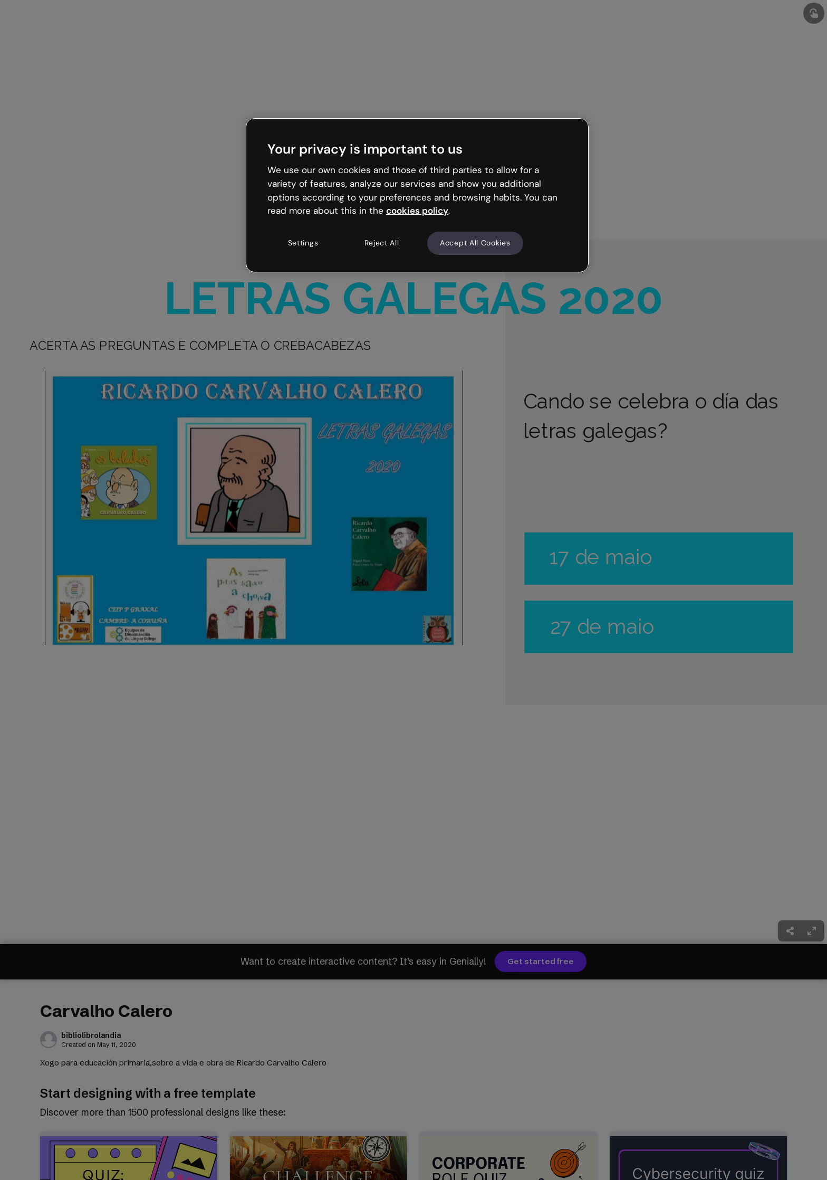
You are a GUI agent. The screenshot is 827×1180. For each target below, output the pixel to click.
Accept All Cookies (475, 243)
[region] (417, 195)
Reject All (381, 243)
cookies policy (417, 210)
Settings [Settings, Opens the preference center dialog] (303, 243)
